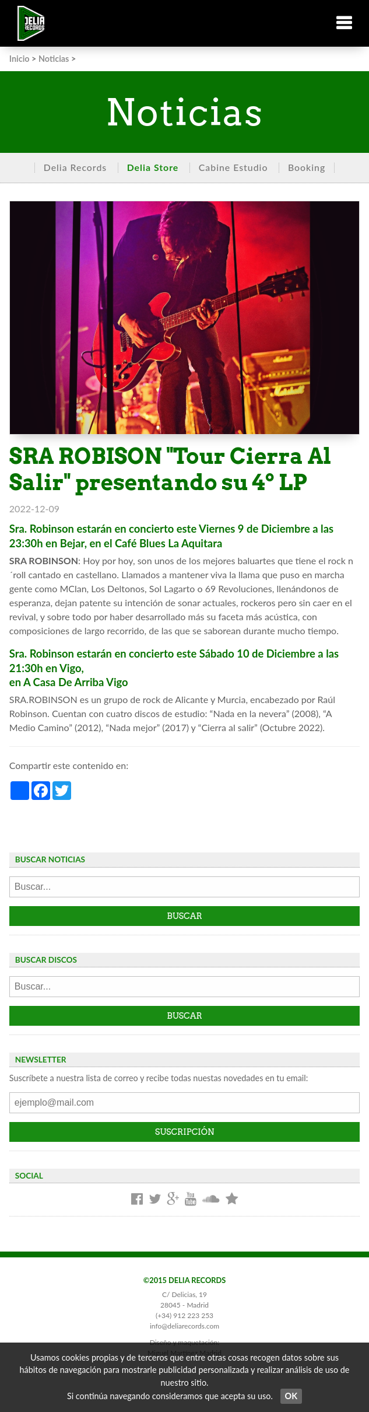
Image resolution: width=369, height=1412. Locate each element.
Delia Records (75, 167)
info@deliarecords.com (184, 1326)
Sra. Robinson (41, 528)
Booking (306, 167)
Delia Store (153, 167)
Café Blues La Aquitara (168, 543)
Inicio (19, 59)
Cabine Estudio (233, 167)
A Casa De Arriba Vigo (75, 682)
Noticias (53, 59)
